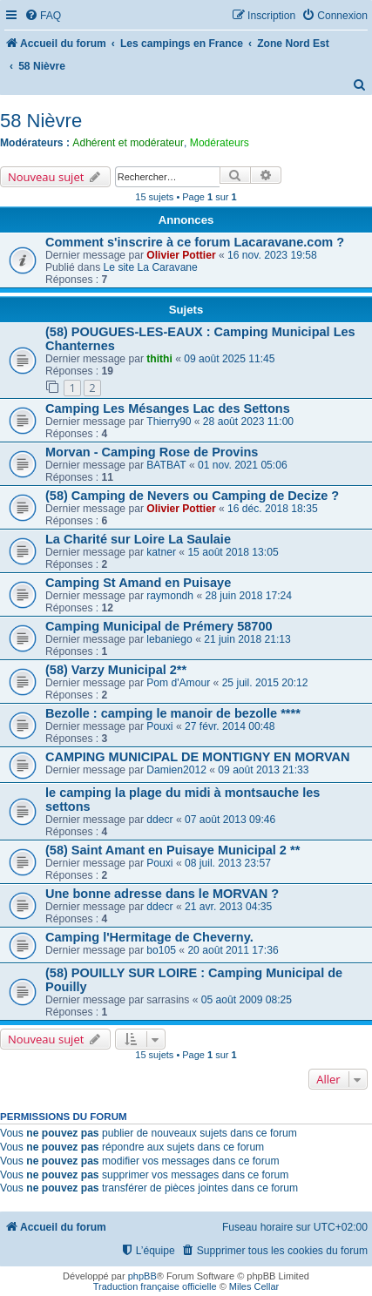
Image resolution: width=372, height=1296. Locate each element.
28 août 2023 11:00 (248, 421)
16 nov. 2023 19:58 (272, 255)
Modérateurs (219, 143)
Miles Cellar (254, 1286)
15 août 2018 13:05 (232, 552)
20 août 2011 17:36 (232, 950)
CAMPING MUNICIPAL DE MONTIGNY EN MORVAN (197, 757)
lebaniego (169, 639)
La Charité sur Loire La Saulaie (138, 539)
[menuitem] (42, 16)
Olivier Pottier (180, 255)
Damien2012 (176, 770)
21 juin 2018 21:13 (247, 639)
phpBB (142, 1276)
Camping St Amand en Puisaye (138, 583)
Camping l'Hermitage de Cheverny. (149, 937)
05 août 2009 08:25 (246, 1000)
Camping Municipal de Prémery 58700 (159, 626)
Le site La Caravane (151, 267)
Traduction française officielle (155, 1286)
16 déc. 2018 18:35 (272, 509)
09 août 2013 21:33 (263, 770)
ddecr (159, 819)
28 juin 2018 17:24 (249, 596)
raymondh (169, 596)
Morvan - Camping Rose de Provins (151, 452)
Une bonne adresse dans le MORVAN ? (162, 894)
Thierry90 (168, 421)
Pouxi (159, 726)
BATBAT (166, 465)
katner (161, 552)
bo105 (161, 950)
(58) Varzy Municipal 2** (115, 670)
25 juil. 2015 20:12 (265, 683)
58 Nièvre (41, 121)
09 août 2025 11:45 (229, 359)
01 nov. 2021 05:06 (242, 465)
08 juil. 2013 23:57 (228, 863)
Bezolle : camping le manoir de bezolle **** (173, 713)
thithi (159, 359)
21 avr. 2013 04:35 (228, 907)
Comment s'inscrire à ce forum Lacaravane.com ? (194, 242)
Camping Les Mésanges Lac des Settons (167, 408)
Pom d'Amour (178, 683)
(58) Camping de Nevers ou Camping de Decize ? (192, 496)
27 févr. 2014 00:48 (230, 726)
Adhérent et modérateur (128, 143)
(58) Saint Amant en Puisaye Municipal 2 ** (172, 850)
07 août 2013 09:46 (230, 819)
